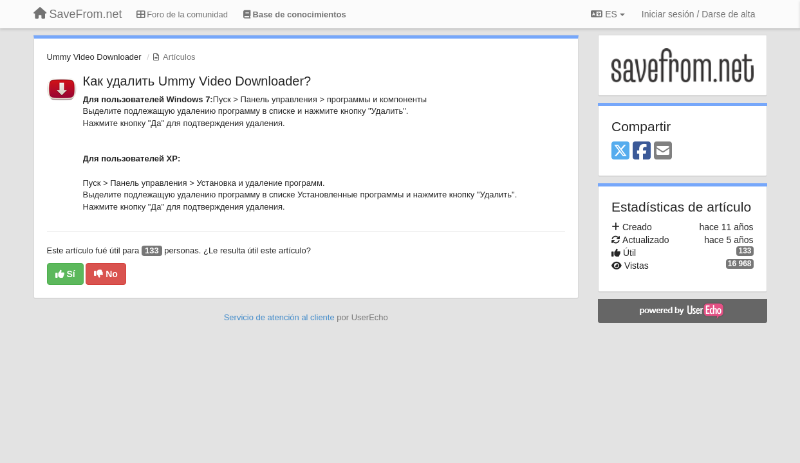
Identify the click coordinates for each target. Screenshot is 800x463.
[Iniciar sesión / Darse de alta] (699, 14)
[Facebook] (642, 151)
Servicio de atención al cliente (280, 317)
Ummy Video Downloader (94, 57)
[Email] (663, 151)
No (106, 274)
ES (607, 14)
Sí (65, 274)
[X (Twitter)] (620, 151)
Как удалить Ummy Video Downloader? (197, 81)
